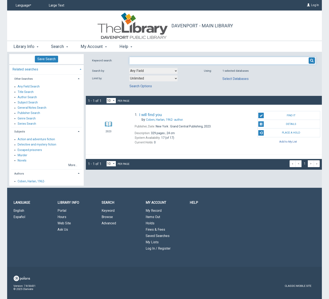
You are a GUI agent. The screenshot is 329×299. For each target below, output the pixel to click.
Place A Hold (279, 133)
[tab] (46, 69)
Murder (22, 155)
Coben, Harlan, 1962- (31, 181)
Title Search (26, 92)
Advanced (109, 223)
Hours (61, 217)
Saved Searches (158, 236)
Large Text (56, 5)
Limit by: (97, 78)
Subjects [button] (19, 131)
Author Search (27, 97)
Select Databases (235, 79)
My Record (154, 211)
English (18, 211)
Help (194, 203)
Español (19, 217)
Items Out (153, 217)
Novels (22, 160)
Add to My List (288, 141)
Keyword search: (102, 60)
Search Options (140, 86)
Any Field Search (29, 86)
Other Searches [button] (23, 78)
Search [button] (59, 46)
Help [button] (125, 46)
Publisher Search (29, 113)
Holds (150, 223)
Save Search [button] (46, 59)
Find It (276, 115)
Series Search (27, 123)
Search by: (98, 70)
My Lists (152, 242)
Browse (107, 217)
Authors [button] (19, 173)
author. (164, 119)
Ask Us (62, 230)
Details (277, 124)
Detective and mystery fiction (37, 144)
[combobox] (153, 71)
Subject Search (28, 102)
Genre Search (27, 118)
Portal (61, 211)
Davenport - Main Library (202, 25)
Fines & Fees (155, 230)
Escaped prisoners (30, 150)
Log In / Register (158, 248)
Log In (315, 5)
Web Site (64, 223)
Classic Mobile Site (298, 285)
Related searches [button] (25, 69)
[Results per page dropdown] (111, 100)
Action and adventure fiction (36, 139)
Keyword (108, 211)
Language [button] (21, 203)
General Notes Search (32, 108)
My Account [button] (94, 46)
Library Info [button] (25, 46)
